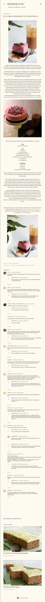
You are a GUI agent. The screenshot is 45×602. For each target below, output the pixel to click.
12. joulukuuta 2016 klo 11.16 (18, 373)
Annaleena (9, 425)
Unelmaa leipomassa (12, 345)
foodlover (8, 265)
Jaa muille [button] (5, 263)
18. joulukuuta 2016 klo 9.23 (23, 335)
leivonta (30, 265)
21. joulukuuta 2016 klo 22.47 (23, 436)
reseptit (33, 265)
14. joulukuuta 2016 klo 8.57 (18, 407)
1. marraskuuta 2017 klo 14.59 (18, 475)
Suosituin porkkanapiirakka (15, 553)
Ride (8, 287)
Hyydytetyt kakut (24, 265)
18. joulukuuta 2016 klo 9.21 (23, 293)
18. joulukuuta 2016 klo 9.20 (23, 277)
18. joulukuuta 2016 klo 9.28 (23, 429)
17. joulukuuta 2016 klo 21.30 (18, 425)
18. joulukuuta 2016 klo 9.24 (23, 365)
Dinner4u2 (9, 373)
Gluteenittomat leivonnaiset (15, 265)
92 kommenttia (11, 589)
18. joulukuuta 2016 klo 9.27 (23, 413)
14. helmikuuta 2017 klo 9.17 (18, 454)
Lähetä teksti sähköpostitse (13, 263)
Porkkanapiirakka (11, 587)
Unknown (9, 392)
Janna (8, 329)
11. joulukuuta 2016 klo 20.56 (16, 329)
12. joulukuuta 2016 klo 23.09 (17, 392)
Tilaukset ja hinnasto (13, 7)
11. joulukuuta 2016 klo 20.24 (20, 316)
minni (8, 272)
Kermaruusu (15, 4)
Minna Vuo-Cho (11, 316)
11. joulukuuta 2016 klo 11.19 (16, 272)
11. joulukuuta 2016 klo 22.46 (23, 345)
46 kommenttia (11, 555)
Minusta (22, 7)
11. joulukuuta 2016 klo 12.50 (15, 287)
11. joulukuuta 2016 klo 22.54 (18, 359)
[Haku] (41, 3)
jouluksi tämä (14, 436)
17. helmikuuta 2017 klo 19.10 (23, 464)
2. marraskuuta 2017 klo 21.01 (23, 480)
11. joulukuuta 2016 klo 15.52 (29, 303)
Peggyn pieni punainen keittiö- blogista (30, 209)
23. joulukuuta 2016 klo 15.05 (23, 444)
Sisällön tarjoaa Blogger (22, 598)
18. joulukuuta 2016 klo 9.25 (23, 381)
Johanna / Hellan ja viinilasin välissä (15, 303)
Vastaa (9, 284)
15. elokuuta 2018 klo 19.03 (17, 490)
